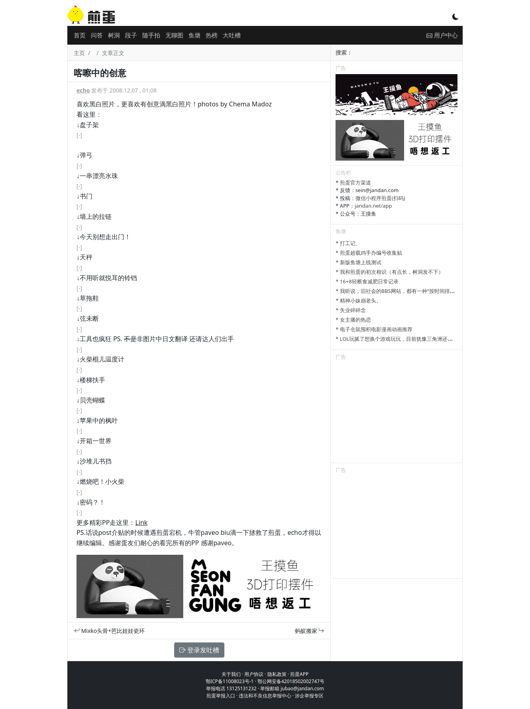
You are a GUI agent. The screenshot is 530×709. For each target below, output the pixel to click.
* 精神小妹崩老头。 (358, 300)
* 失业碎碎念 (351, 310)
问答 (97, 35)
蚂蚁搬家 (309, 630)
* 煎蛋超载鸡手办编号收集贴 (369, 252)
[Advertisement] (396, 413)
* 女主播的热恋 (353, 319)
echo (83, 90)
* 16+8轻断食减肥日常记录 (367, 281)
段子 (131, 35)
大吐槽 (232, 35)
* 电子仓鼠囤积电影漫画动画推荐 (374, 329)
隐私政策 (277, 674)
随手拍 (151, 35)
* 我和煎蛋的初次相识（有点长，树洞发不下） (390, 271)
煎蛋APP (299, 674)
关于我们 (231, 674)
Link (141, 522)
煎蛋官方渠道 (355, 182)
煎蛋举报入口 (220, 695)
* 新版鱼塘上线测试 (358, 262)
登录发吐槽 (199, 650)
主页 (79, 53)
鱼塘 (194, 35)
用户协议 (253, 674)
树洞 (114, 35)
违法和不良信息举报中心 (265, 695)
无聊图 (174, 35)
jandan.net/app (373, 205)
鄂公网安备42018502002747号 (290, 681)
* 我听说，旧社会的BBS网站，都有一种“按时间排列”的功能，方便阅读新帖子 (425, 291)
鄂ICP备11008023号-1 (230, 681)
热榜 (212, 35)
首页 (80, 35)
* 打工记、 (348, 243)
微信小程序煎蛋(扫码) (380, 198)
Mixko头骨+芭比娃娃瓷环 (109, 630)
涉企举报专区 (309, 695)
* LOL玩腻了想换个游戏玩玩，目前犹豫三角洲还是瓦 (397, 338)
